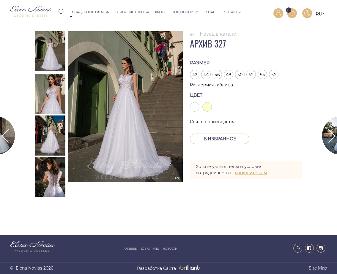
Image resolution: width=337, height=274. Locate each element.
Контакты (231, 12)
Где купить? (150, 248)
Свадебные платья (90, 12)
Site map (318, 268)
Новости (170, 248)
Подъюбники (185, 12)
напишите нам (251, 172)
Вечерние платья (132, 12)
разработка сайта (156, 268)
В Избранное (220, 139)
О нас (209, 12)
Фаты (160, 12)
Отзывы (131, 248)
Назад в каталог (219, 34)
